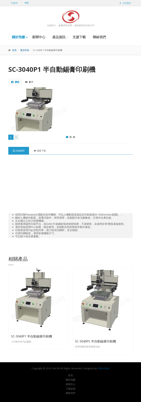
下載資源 (70, 388)
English (14, 2)
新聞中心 (38, 37)
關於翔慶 (18, 37)
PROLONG (103, 368)
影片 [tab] (29, 81)
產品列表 (24, 50)
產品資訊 (58, 37)
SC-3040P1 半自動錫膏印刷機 (31, 336)
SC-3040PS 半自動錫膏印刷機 (95, 341)
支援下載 (79, 37)
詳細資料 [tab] (19, 150)
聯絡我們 (99, 37)
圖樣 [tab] (15, 81)
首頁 (14, 50)
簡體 (27, 2)
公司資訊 (125, 3)
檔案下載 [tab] (40, 150)
